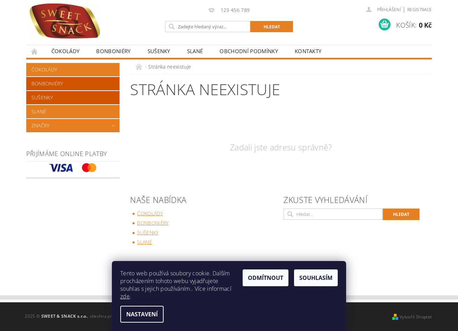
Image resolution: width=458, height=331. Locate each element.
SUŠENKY (159, 51)
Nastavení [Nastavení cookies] (142, 314)
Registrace (419, 10)
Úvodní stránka (34, 51)
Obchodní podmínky (249, 51)
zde (125, 296)
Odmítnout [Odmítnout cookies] (265, 278)
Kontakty (308, 51)
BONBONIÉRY (113, 51)
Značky (40, 125)
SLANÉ (195, 51)
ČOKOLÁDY (65, 51)
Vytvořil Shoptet (416, 317)
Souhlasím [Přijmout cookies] (315, 278)
